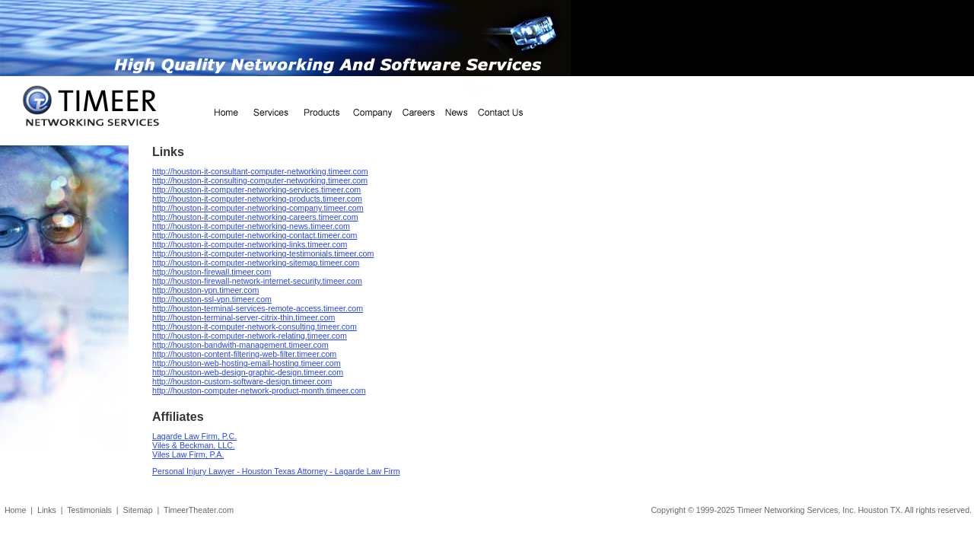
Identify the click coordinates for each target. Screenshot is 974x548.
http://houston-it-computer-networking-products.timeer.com (257, 198)
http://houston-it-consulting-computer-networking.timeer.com (260, 180)
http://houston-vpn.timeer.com (205, 290)
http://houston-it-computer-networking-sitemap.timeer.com (255, 262)
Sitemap (138, 510)
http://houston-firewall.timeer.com (211, 271)
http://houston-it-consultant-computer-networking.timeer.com (260, 171)
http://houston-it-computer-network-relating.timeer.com (249, 335)
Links (46, 510)
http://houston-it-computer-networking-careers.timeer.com (255, 216)
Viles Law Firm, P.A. (188, 454)
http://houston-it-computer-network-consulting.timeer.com (254, 326)
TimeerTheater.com (199, 510)
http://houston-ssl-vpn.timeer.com (212, 299)
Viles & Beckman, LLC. (193, 445)
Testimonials (89, 510)
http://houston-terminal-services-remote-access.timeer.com (257, 308)
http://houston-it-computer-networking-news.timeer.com (251, 226)
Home (15, 510)
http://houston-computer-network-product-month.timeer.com (259, 390)
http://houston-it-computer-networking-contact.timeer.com (254, 235)
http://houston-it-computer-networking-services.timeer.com (256, 189)
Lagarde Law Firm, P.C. (194, 436)
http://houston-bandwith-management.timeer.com (240, 344)
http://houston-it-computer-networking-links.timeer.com (249, 244)
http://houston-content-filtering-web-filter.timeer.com (244, 353)
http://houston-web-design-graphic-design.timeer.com (247, 372)
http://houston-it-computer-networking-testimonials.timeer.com (263, 253)
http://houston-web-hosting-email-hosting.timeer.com (246, 363)
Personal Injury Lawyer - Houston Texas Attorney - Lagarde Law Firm (276, 471)
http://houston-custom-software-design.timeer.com (242, 381)
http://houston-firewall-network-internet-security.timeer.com (257, 280)
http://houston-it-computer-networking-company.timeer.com (258, 207)
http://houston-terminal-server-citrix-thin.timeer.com (243, 317)
